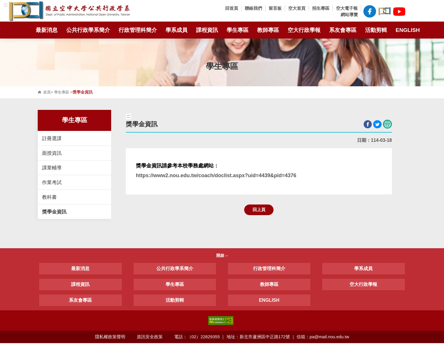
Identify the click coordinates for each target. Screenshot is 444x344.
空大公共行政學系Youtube (399, 10)
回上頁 (259, 209)
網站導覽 (349, 14)
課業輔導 (52, 168)
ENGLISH (408, 29)
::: (5, 4)
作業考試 (52, 182)
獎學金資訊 (54, 212)
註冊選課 (52, 138)
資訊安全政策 (150, 337)
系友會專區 (342, 29)
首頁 (47, 92)
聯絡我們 (253, 8)
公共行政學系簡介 (88, 29)
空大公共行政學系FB (369, 11)
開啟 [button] (222, 256)
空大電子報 (347, 8)
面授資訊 (52, 153)
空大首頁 (297, 8)
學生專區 (237, 29)
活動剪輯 (376, 29)
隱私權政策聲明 (110, 337)
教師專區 (268, 29)
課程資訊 (207, 29)
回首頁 (231, 8)
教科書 (49, 197)
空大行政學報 (304, 29)
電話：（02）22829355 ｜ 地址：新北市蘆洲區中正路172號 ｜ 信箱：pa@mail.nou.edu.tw (262, 337)
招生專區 (320, 8)
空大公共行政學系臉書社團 (384, 10)
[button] (414, 11)
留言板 (275, 8)
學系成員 (176, 29)
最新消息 (47, 29)
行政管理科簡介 (138, 29)
